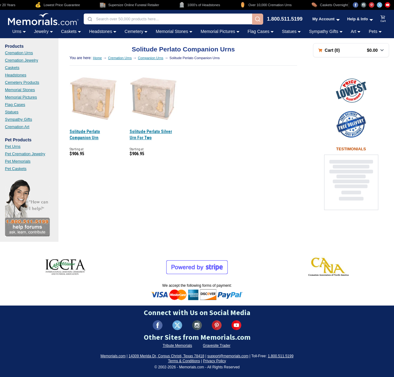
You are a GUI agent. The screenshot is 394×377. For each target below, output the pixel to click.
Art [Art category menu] (355, 31)
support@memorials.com (227, 356)
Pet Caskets (15, 168)
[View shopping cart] (383, 19)
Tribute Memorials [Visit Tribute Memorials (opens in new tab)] (177, 345)
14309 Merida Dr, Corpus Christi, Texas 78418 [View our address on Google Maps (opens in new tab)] (166, 356)
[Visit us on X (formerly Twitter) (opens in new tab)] (177, 325)
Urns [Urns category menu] (19, 31)
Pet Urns (13, 146)
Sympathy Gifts (18, 119)
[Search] (257, 19)
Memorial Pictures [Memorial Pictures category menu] (220, 31)
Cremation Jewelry (21, 60)
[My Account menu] (326, 19)
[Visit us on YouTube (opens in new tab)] (387, 5)
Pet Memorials (17, 161)
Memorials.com (113, 356)
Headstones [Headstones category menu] (102, 31)
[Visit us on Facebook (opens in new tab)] (355, 5)
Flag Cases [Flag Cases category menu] (260, 31)
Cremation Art (17, 126)
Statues (11, 112)
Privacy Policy (214, 361)
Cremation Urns (19, 53)
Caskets (12, 67)
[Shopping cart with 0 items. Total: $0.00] (351, 50)
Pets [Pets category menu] (375, 31)
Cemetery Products (22, 82)
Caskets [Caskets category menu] (71, 31)
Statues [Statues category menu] (291, 31)
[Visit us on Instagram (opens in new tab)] (363, 5)
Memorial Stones (20, 89)
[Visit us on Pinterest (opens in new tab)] (371, 5)
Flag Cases (15, 104)
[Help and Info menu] (360, 19)
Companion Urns (150, 58)
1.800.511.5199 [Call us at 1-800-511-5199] (285, 19)
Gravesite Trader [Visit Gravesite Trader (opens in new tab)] (216, 345)
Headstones (15, 75)
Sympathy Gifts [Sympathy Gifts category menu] (326, 31)
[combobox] (168, 19)
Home (97, 58)
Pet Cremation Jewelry (25, 154)
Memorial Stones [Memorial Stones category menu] (174, 31)
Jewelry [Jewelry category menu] (43, 31)
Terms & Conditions (184, 361)
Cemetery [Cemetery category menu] (136, 31)
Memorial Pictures (21, 97)
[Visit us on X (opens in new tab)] (379, 5)
